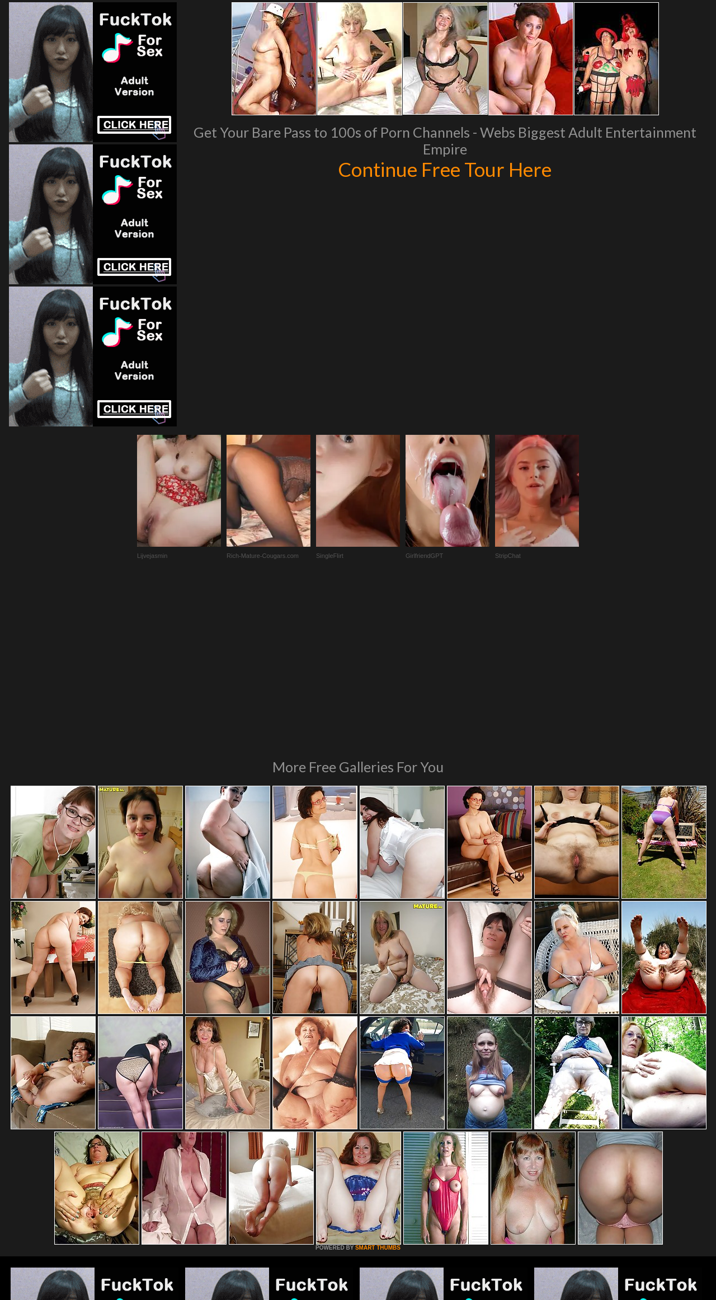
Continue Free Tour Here (445, 169)
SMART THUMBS (378, 1095)
